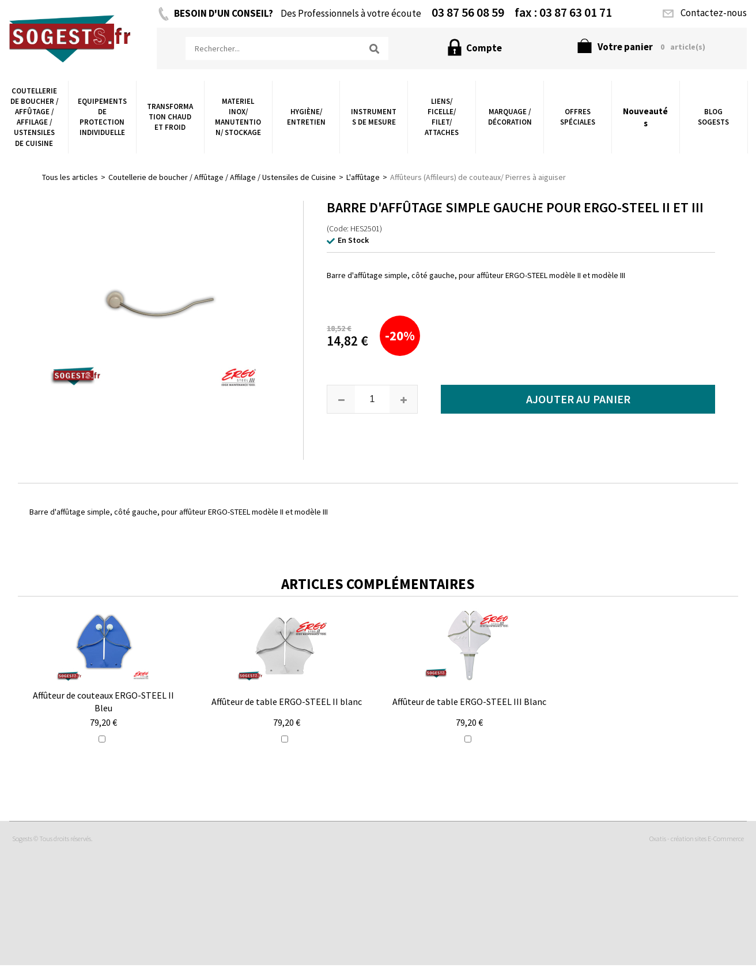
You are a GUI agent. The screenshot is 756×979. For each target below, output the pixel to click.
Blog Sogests (713, 117)
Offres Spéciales (577, 117)
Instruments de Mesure (373, 117)
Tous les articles (70, 177)
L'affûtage (363, 177)
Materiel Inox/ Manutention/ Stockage (238, 117)
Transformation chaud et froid (170, 117)
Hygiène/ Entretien (306, 117)
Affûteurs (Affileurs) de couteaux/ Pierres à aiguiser (478, 177)
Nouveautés (645, 117)
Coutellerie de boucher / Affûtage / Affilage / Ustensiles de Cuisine (34, 117)
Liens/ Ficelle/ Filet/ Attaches (442, 117)
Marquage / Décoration (510, 117)
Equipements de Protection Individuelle (102, 117)
